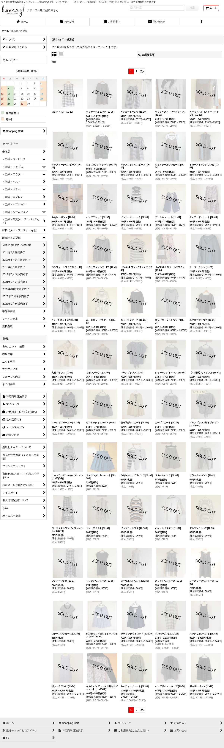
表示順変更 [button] (146, 54)
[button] (201, 22)
